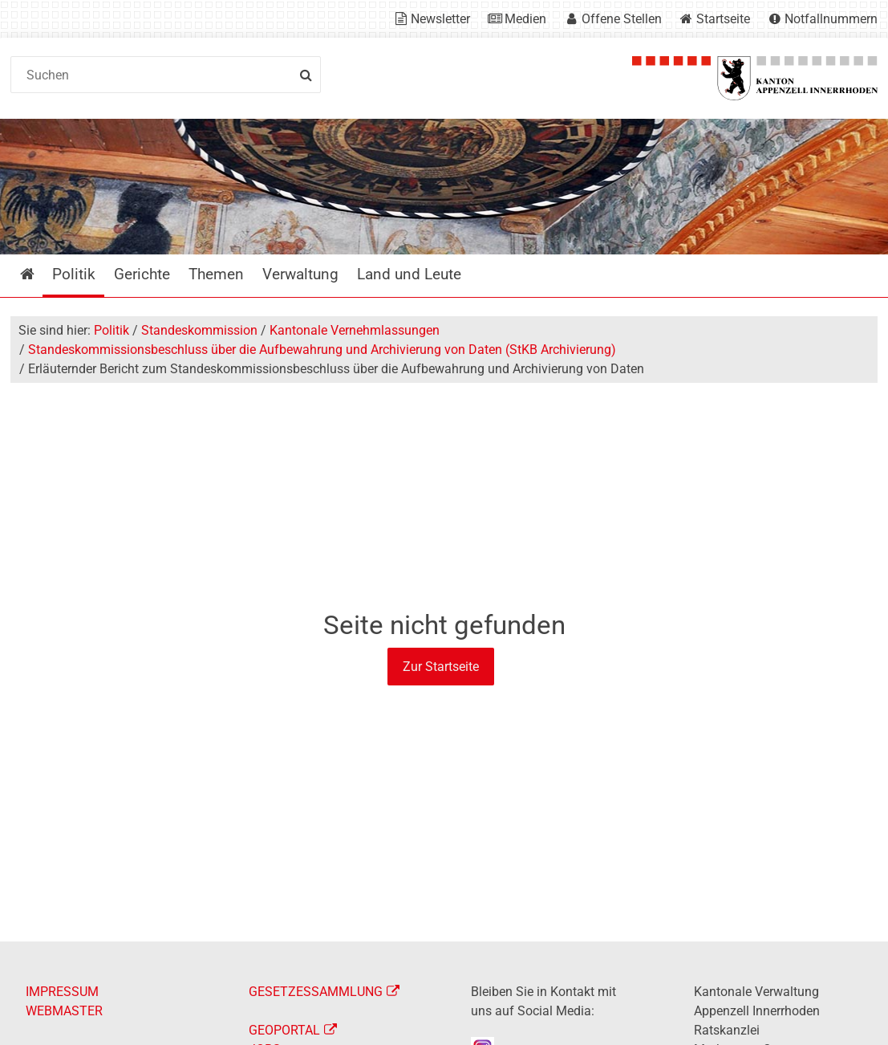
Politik (111, 330)
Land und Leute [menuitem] (409, 274)
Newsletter (440, 18)
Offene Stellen (622, 18)
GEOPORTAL (284, 1030)
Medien (525, 18)
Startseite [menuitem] (38, 274)
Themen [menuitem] (216, 274)
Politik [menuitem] (73, 274)
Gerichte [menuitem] (142, 274)
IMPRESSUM (62, 991)
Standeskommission (199, 330)
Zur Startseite (441, 666)
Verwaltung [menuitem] (300, 274)
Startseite (723, 18)
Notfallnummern (831, 18)
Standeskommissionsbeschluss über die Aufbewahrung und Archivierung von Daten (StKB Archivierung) (322, 349)
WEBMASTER (64, 1011)
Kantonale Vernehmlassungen (355, 330)
